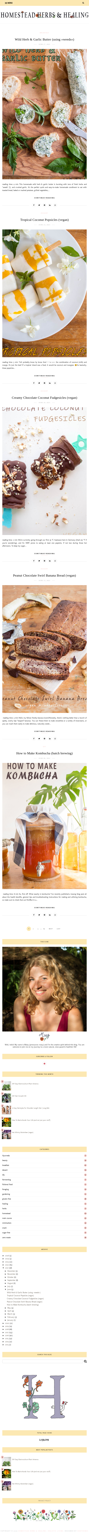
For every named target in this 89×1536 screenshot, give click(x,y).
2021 (7, 1268)
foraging (5, 1189)
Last (58, 929)
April (9, 1311)
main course (7, 1218)
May (9, 1308)
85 (44, 929)
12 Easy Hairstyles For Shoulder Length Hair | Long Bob (30, 1108)
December (11, 1271)
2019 (7, 1326)
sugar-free (6, 1232)
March (10, 1314)
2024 (7, 1259)
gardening (6, 1194)
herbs (4, 1208)
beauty (4, 1160)
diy (44, 746)
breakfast (44, 33)
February (11, 1317)
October (10, 1277)
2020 (7, 1323)
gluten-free (6, 1199)
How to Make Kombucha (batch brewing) (44, 753)
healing (5, 1204)
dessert (44, 213)
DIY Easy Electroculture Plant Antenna (25, 1084)
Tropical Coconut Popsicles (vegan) (44, 220)
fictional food (7, 1184)
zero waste (6, 1237)
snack (4, 1228)
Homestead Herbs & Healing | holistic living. (41, 1531)
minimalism (6, 1223)
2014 (7, 1342)
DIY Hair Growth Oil (19, 1096)
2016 (7, 1335)
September (11, 1280)
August (10, 1283)
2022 (7, 1265)
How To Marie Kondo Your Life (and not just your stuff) (31, 1120)
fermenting (6, 1180)
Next (51, 929)
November (11, 1274)
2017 (7, 1332)
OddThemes (82, 1531)
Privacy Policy (44, 1501)
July (9, 1286)
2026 (7, 1256)
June (9, 1289)
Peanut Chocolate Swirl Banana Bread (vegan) (44, 575)
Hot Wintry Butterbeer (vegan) (22, 1132)
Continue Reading (44, 198)
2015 (7, 1338)
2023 (7, 1262)
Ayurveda (6, 1155)
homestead (6, 1213)
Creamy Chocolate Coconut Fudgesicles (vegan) (44, 397)
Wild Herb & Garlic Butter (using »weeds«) (44, 39)
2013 (7, 1345)
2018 (7, 1329)
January (10, 1320)
